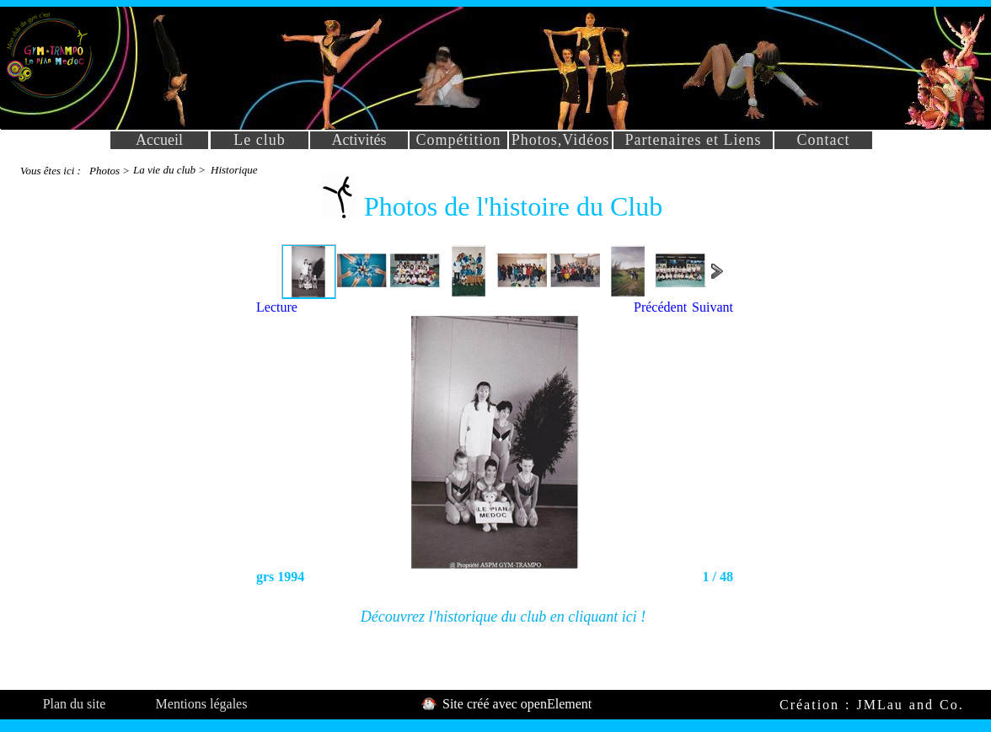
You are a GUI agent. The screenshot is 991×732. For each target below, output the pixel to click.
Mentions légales (202, 704)
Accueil (159, 139)
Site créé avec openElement (515, 704)
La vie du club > (169, 169)
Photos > (109, 170)
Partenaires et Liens (693, 139)
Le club (259, 139)
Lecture (276, 307)
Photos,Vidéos (560, 139)
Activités (359, 139)
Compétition (458, 139)
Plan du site (74, 704)
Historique (234, 169)
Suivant (712, 307)
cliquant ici (602, 616)
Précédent (660, 307)
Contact (823, 139)
